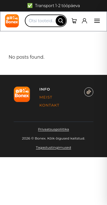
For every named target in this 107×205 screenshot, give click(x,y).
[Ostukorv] (74, 21)
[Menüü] (97, 21)
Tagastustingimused (53, 147)
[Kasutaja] (84, 21)
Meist (46, 97)
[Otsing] (61, 21)
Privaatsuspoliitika (53, 129)
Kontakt (46, 105)
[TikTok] (88, 92)
